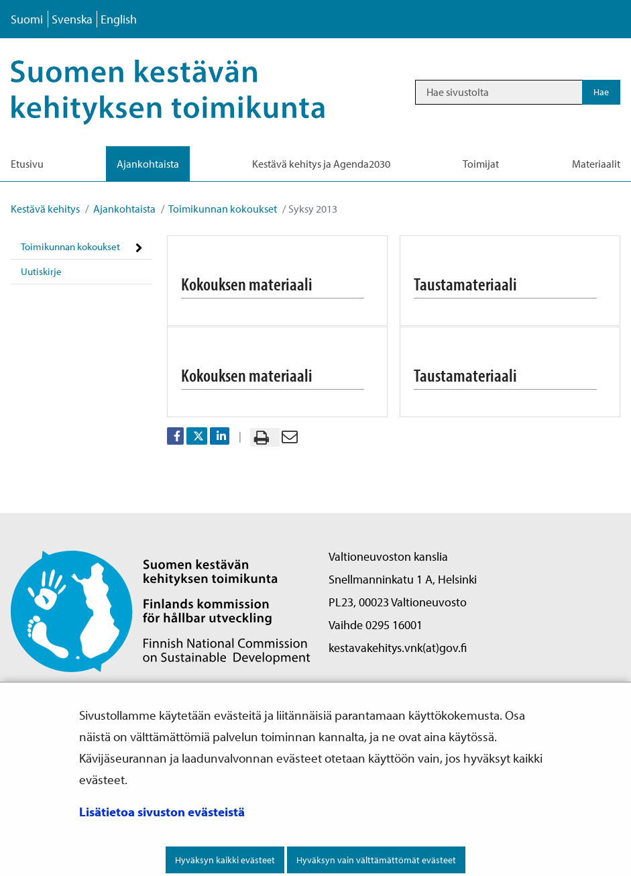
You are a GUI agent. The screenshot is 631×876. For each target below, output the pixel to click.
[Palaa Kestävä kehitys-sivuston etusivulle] (185, 92)
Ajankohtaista (123, 208)
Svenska (72, 19)
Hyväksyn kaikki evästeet (225, 860)
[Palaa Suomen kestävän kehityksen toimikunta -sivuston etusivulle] (160, 610)
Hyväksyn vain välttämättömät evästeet (376, 860)
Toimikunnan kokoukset (222, 208)
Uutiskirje (41, 271)
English (119, 19)
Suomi (27, 19)
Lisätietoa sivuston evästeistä (162, 812)
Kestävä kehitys (45, 208)
